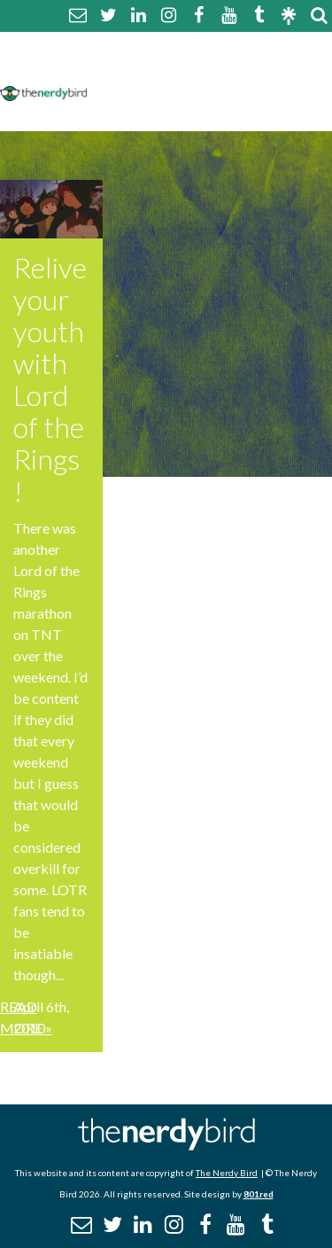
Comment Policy (153, 68)
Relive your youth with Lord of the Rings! (50, 379)
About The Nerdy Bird (171, 47)
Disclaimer (264, 68)
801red (258, 1194)
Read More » (26, 1017)
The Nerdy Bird (227, 1172)
